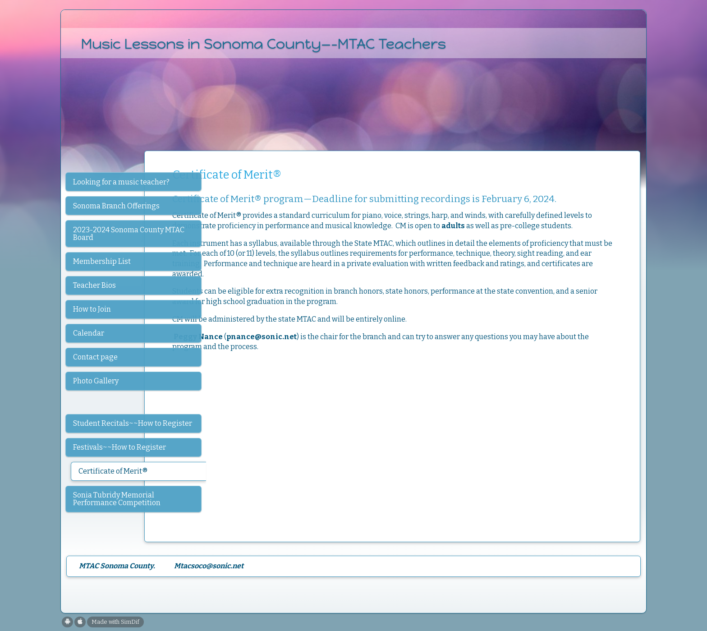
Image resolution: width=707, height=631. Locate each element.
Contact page (95, 357)
